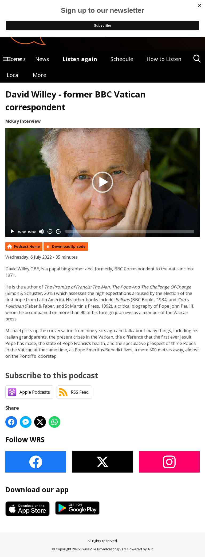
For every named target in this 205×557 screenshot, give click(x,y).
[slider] (129, 231)
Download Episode (68, 246)
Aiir (150, 549)
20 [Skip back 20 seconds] (50, 231)
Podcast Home (27, 246)
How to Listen (164, 59)
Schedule (122, 59)
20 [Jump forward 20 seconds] (58, 231)
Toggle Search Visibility (197, 61)
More (39, 75)
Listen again (79, 59)
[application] (102, 182)
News (42, 59)
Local (13, 75)
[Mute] (41, 231)
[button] (102, 182)
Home (14, 59)
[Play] (12, 231)
